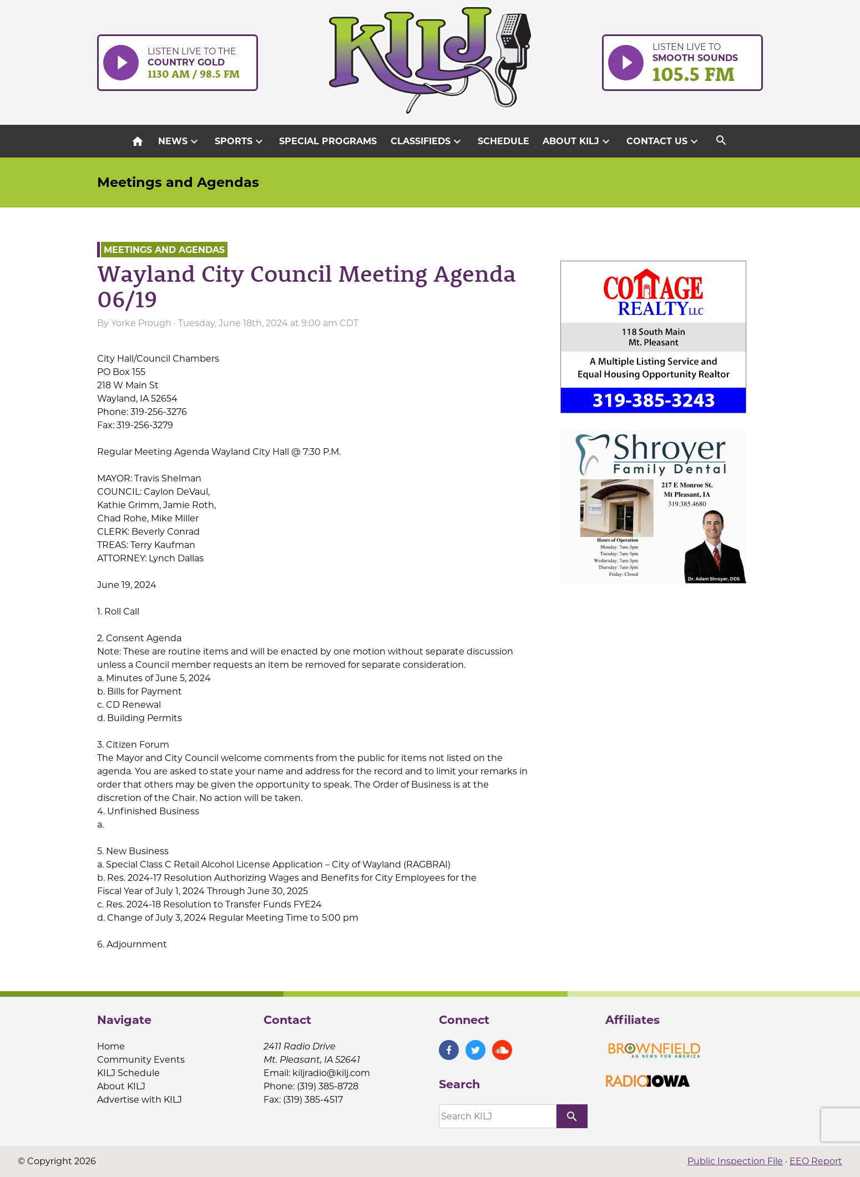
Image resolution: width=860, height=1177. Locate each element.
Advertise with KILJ (139, 1099)
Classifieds (427, 141)
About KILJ (578, 141)
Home (111, 1046)
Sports (240, 141)
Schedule (503, 141)
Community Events (141, 1059)
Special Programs (328, 141)
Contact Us (663, 141)
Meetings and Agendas (178, 182)
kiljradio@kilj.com (331, 1073)
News (179, 141)
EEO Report (816, 1161)
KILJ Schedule (128, 1073)
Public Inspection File (735, 1161)
